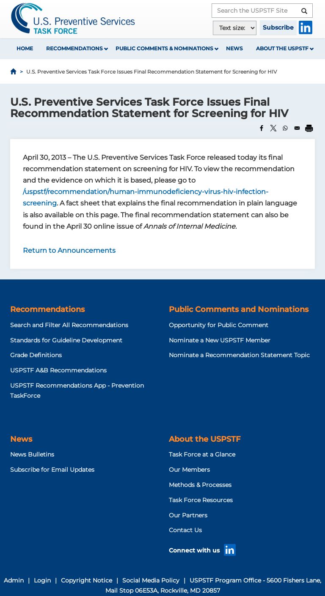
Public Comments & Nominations (164, 48)
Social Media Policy (150, 580)
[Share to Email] (297, 128)
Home (25, 48)
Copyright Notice (86, 580)
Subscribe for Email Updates (52, 469)
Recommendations (74, 48)
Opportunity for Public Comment (218, 325)
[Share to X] (273, 128)
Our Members (189, 469)
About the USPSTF (282, 48)
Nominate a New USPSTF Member (219, 340)
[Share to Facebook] (261, 128)
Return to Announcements (69, 250)
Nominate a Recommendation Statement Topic (239, 355)
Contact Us (185, 530)
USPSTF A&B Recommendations (58, 370)
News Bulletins (32, 454)
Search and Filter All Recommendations (69, 325)
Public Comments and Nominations (238, 309)
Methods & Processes (200, 485)
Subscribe (278, 27)
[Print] (309, 128)
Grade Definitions (36, 355)
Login (42, 580)
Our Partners (188, 515)
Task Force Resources (201, 500)
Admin (14, 580)
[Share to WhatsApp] (285, 128)
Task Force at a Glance (202, 454)
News (234, 48)
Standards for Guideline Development (66, 340)
